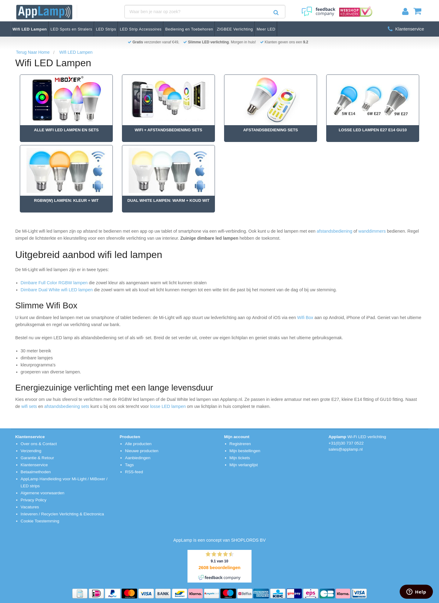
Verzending (31, 451)
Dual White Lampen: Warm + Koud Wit (168, 200)
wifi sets (29, 406)
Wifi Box (305, 317)
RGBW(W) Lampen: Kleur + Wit (66, 200)
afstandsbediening (334, 231)
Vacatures (30, 507)
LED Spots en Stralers (71, 29)
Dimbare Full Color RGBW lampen (54, 282)
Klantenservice (406, 29)
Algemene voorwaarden (43, 493)
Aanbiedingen (137, 458)
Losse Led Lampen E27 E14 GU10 (373, 130)
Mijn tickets (240, 458)
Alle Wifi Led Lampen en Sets (66, 130)
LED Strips (106, 29)
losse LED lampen (167, 406)
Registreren (240, 443)
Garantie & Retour (37, 458)
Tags (129, 465)
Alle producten (138, 443)
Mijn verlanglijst (244, 465)
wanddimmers (372, 231)
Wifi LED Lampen (29, 29)
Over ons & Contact (39, 443)
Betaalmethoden (36, 472)
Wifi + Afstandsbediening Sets (168, 130)
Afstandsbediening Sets (270, 130)
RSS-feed (134, 472)
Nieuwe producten (142, 451)
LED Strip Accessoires (141, 29)
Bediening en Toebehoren (189, 29)
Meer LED (266, 29)
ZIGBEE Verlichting (235, 29)
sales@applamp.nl (346, 449)
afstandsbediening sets (66, 406)
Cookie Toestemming (40, 521)
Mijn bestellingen (245, 451)
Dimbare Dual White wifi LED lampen (57, 289)
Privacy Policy (34, 500)
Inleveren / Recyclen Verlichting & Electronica (62, 514)
